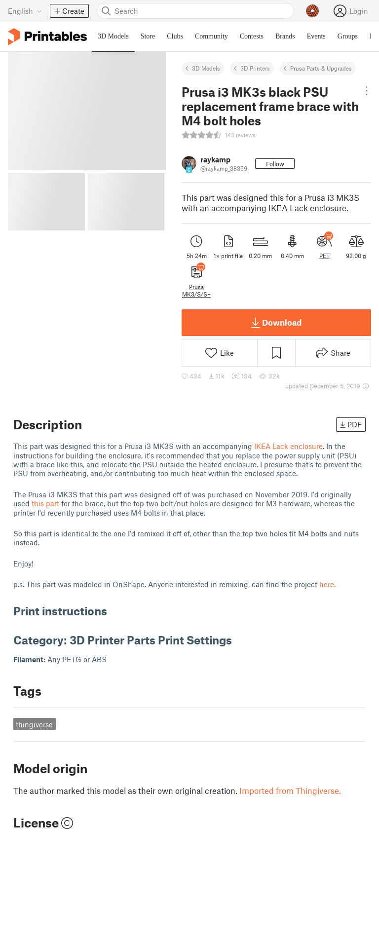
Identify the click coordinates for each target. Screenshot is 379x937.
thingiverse (34, 724)
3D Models (206, 68)
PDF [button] (351, 424)
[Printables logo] (47, 36)
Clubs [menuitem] (175, 36)
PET (324, 255)
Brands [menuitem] (285, 36)
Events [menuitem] (316, 36)
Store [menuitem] (148, 36)
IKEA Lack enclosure (288, 446)
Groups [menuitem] (348, 36)
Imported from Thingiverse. (290, 790)
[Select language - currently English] (25, 10)
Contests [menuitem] (252, 36)
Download (276, 323)
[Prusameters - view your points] (312, 10)
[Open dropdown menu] (366, 91)
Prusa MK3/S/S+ (196, 290)
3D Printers (255, 68)
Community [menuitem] (211, 36)
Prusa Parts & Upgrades (321, 68)
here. (327, 584)
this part (45, 503)
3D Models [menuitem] (113, 36)
